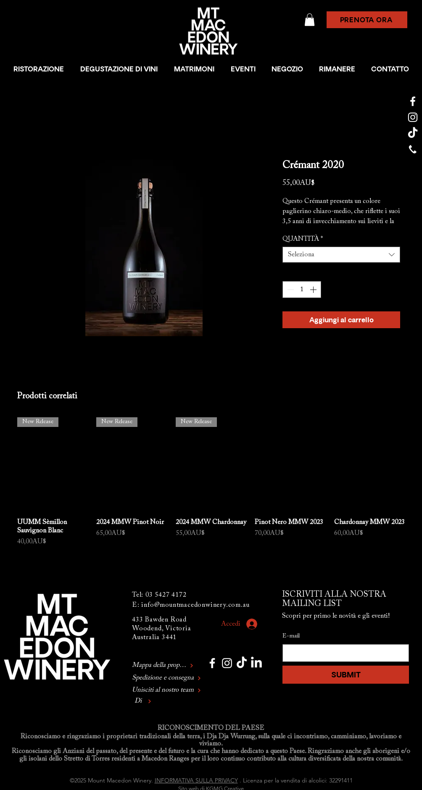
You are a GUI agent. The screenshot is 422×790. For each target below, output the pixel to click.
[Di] (167, 702)
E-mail (291, 636)
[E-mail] (343, 653)
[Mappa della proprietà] (163, 666)
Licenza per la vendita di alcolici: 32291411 (298, 780)
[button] (309, 19)
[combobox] (341, 255)
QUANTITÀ (302, 239)
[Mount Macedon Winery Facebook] (412, 101)
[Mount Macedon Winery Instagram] (412, 117)
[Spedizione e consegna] (174, 678)
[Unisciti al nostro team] (167, 691)
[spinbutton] (301, 290)
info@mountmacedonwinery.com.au (195, 605)
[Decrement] (289, 290)
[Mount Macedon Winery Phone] (412, 149)
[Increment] (314, 290)
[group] (211, 482)
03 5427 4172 (166, 595)
